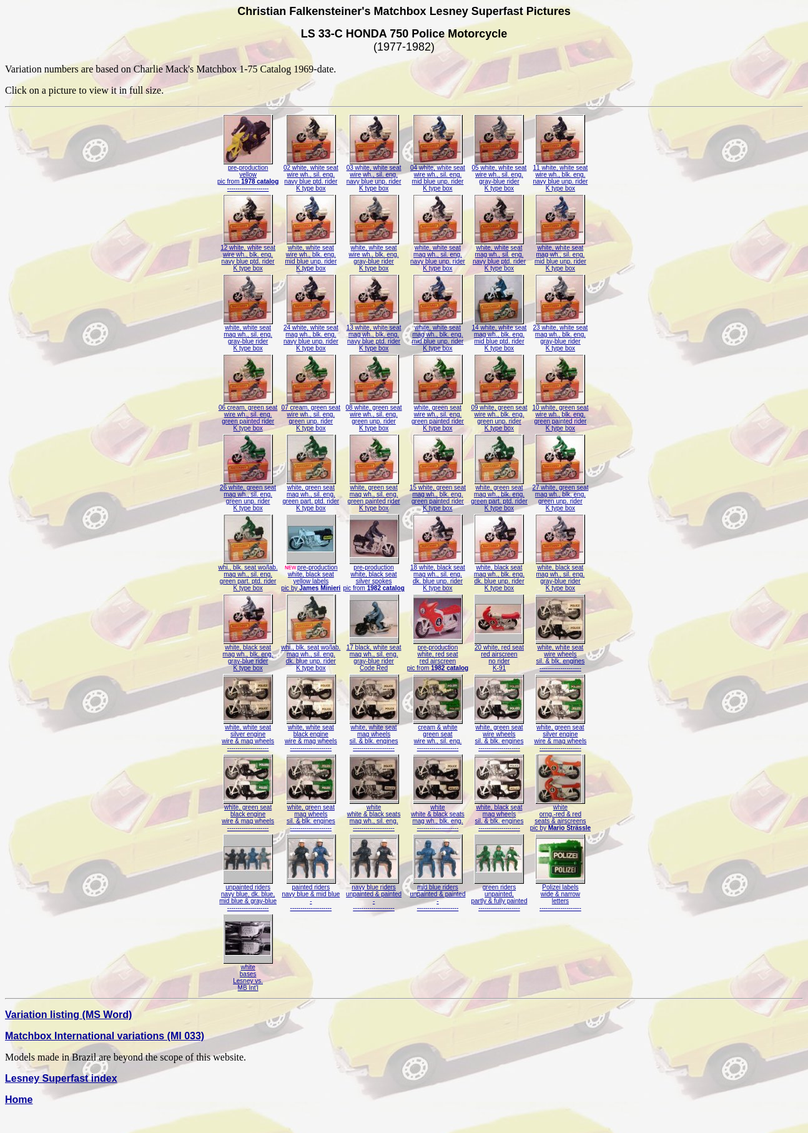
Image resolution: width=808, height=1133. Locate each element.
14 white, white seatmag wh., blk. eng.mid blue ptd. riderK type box (499, 335)
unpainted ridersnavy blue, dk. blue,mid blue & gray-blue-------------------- (248, 894)
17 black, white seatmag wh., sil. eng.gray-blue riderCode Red (374, 654)
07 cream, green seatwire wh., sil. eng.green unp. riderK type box (311, 415)
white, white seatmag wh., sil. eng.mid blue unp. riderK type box (560, 255)
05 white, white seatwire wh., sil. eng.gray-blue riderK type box (499, 175)
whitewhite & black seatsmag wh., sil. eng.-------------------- (374, 814)
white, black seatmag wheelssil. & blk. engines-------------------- (499, 814)
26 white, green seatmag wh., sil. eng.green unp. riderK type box (248, 495)
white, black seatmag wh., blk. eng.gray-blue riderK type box (248, 654)
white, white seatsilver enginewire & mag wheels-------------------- (248, 734)
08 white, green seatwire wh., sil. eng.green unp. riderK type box (374, 415)
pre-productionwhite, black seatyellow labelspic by (310, 574)
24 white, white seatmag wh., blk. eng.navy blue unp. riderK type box (310, 335)
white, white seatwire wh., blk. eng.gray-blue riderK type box (374, 255)
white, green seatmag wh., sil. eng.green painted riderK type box (374, 495)
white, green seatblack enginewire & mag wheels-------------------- (248, 814)
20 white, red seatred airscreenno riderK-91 (499, 654)
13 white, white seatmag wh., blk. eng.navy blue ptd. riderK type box (374, 335)
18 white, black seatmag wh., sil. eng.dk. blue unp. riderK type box (437, 574)
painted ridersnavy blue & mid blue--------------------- (311, 894)
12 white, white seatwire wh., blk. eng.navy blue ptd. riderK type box (247, 255)
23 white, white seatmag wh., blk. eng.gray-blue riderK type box (560, 335)
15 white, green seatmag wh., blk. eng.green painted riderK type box (438, 495)
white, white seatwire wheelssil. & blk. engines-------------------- (560, 654)
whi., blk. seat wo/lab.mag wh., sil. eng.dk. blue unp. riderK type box (310, 654)
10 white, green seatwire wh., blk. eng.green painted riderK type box (560, 415)
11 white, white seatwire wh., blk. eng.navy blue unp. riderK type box (560, 175)
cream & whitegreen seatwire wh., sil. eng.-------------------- (438, 734)
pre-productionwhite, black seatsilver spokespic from (373, 574)
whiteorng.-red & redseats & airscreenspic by (560, 814)
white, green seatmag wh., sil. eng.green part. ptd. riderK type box (311, 495)
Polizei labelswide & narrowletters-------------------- (560, 894)
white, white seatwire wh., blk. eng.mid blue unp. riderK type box (311, 255)
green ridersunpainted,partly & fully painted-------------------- (499, 894)
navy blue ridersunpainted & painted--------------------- (374, 894)
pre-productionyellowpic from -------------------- (247, 175)
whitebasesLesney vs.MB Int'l (248, 974)
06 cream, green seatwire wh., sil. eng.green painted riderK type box (248, 415)
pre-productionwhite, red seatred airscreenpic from (437, 654)
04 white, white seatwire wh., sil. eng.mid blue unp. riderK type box (437, 175)
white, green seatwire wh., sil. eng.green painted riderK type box (437, 415)
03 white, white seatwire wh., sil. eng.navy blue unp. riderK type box (374, 175)
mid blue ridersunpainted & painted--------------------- (437, 894)
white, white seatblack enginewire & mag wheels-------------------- (311, 734)
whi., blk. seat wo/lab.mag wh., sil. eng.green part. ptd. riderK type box (248, 574)
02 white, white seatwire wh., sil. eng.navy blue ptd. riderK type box (310, 175)
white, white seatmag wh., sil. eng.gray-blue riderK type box (248, 335)
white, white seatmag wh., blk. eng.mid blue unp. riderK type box (438, 335)
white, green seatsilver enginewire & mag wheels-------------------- (560, 734)
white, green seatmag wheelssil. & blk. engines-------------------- (311, 814)
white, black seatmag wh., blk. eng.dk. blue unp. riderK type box (499, 574)
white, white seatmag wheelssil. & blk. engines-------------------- (374, 734)
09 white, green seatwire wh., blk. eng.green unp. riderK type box (499, 415)
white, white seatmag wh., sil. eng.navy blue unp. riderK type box (437, 255)
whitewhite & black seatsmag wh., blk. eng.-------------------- (438, 814)
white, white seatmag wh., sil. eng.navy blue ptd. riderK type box (499, 255)
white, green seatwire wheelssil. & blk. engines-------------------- (499, 734)
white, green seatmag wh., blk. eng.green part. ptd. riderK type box (499, 495)
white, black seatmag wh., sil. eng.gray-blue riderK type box (560, 574)
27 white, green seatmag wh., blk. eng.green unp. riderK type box (560, 495)
